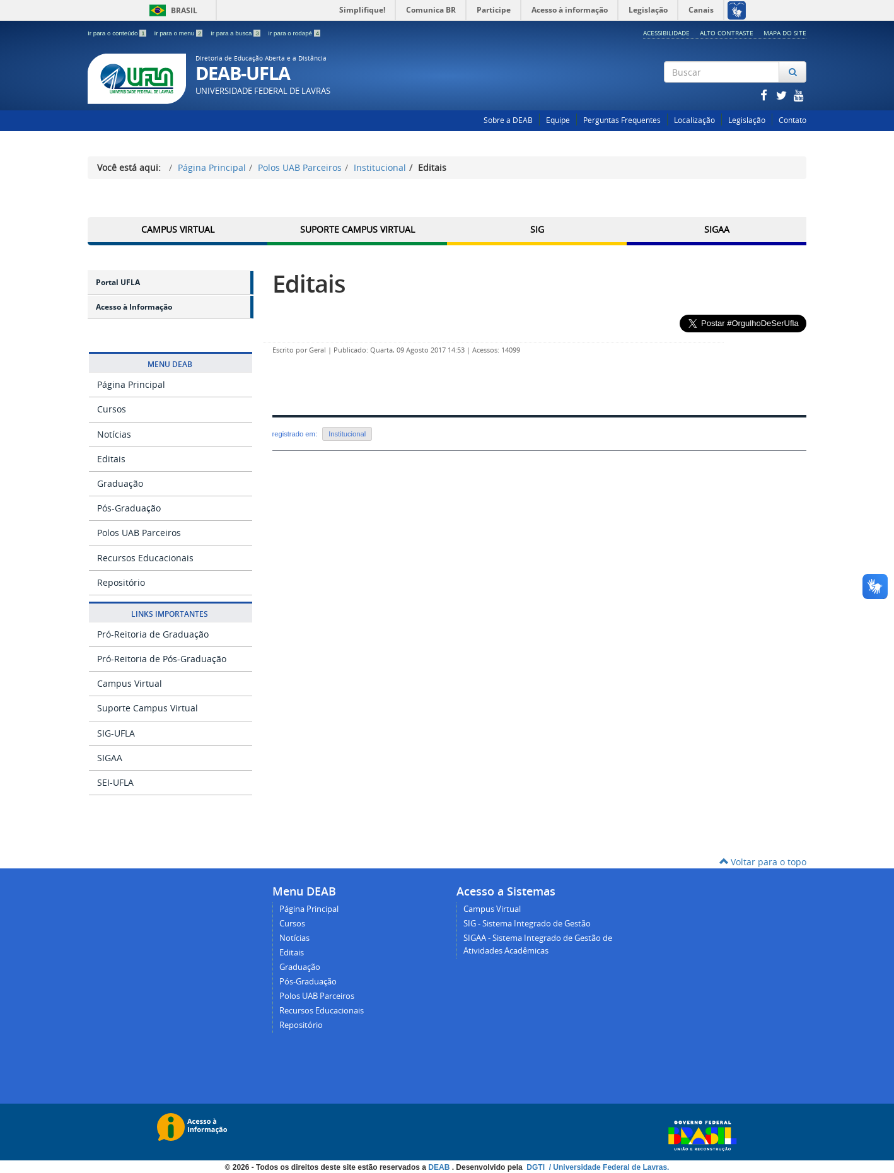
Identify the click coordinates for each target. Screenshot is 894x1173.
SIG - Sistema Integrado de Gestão (527, 923)
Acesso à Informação (134, 306)
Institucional (380, 167)
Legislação (746, 120)
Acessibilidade (666, 32)
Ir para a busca (236, 33)
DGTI (536, 1167)
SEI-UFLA (115, 782)
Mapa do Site (784, 32)
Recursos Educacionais (145, 558)
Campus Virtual (177, 229)
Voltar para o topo (762, 862)
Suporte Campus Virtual (357, 229)
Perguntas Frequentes (622, 120)
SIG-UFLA (116, 733)
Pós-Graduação (129, 508)
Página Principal (212, 167)
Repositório (121, 582)
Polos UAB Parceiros (300, 167)
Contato (792, 120)
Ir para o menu (179, 33)
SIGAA (716, 229)
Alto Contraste (726, 32)
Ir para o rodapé (294, 33)
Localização (694, 120)
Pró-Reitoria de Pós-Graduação (161, 659)
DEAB (439, 1167)
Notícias (114, 434)
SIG (537, 229)
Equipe (558, 120)
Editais (111, 459)
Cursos (111, 409)
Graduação (120, 483)
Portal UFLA (118, 282)
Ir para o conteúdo (118, 33)
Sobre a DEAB (508, 120)
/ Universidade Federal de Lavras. (608, 1167)
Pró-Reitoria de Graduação (153, 634)
